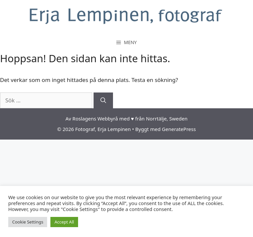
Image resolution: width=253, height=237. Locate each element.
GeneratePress (179, 129)
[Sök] (103, 100)
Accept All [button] (64, 222)
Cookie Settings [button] (27, 222)
